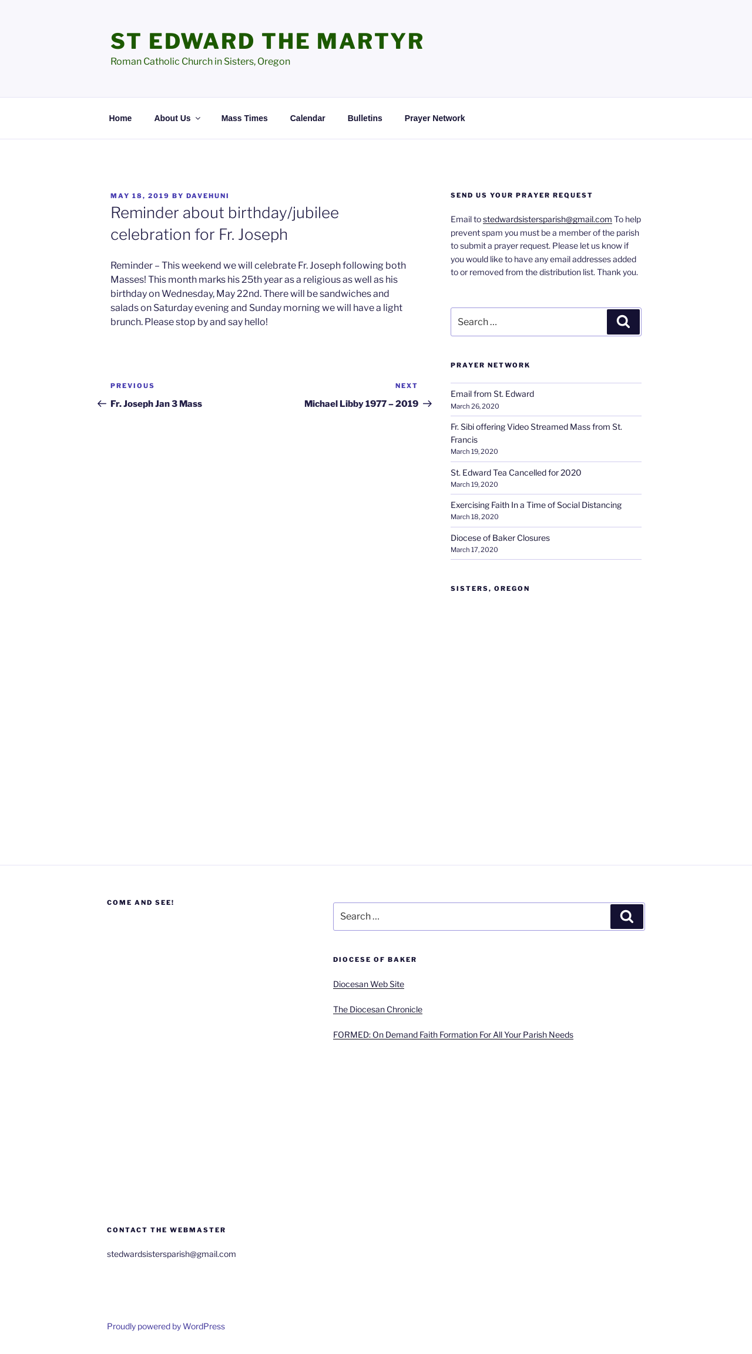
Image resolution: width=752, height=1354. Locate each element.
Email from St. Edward (492, 394)
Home (120, 118)
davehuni (208, 196)
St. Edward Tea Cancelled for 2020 (516, 472)
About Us (178, 118)
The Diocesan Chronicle (377, 1009)
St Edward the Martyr (267, 41)
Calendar (307, 118)
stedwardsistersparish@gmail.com (547, 219)
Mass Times (244, 118)
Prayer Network (435, 118)
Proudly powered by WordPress (166, 1326)
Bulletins (365, 118)
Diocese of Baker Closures (500, 538)
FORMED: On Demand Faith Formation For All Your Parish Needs (453, 1034)
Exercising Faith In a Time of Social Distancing (536, 505)
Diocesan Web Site (368, 984)
